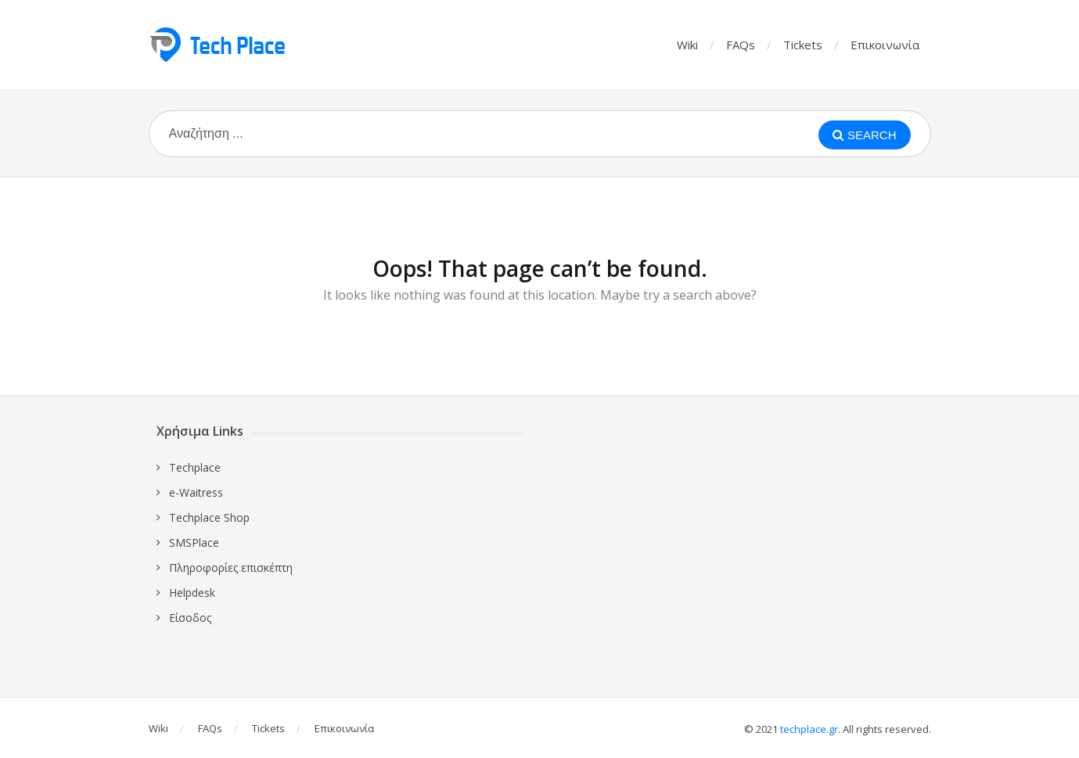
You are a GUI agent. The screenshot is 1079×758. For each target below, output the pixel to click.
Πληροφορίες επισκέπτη (231, 567)
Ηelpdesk (192, 592)
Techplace (195, 467)
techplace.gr (809, 729)
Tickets (802, 44)
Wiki (687, 44)
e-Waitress (196, 492)
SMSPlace (194, 542)
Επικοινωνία (885, 44)
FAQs (740, 44)
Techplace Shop (209, 517)
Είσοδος (190, 617)
